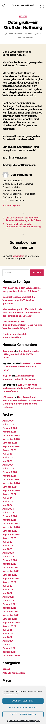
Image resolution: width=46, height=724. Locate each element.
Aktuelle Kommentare (13, 673)
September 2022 (11, 578)
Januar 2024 (9, 520)
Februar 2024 (9, 516)
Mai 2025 (7, 461)
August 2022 (9, 582)
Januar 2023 (9, 564)
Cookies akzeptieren (23, 701)
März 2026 (8, 424)
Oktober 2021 (9, 619)
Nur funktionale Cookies (23, 707)
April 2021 (7, 641)
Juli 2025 (7, 453)
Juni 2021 (7, 633)
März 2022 (8, 600)
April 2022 (7, 597)
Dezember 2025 (11, 435)
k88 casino (8, 397)
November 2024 (11, 483)
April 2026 (8, 420)
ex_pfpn (6, 375)
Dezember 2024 (11, 479)
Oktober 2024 (9, 486)
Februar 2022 (9, 604)
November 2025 (11, 439)
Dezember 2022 (11, 567)
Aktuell (23, 16)
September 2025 (11, 446)
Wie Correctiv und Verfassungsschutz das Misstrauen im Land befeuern (22, 388)
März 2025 (8, 468)
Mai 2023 (7, 549)
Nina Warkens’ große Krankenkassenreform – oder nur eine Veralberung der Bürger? (22, 325)
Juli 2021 (7, 630)
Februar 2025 (9, 472)
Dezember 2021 (10, 611)
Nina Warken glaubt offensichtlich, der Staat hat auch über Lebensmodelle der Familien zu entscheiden (22, 312)
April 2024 (8, 508)
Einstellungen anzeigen (23, 714)
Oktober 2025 (9, 442)
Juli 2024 (7, 497)
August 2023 (9, 538)
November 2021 (10, 615)
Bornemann (17, 34)
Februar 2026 (9, 428)
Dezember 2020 (11, 655)
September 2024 (11, 490)
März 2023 (8, 556)
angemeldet (18, 256)
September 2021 (11, 622)
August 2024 (9, 494)
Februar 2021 (9, 648)
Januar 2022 (9, 608)
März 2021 (8, 644)
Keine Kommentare (25, 37)
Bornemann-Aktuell (23, 5)
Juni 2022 (7, 589)
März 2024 (8, 512)
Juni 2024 (7, 501)
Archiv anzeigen (11, 205)
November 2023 (11, 527)
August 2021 (9, 626)
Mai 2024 (7, 505)
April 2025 (8, 464)
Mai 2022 (7, 593)
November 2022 (11, 571)
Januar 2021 (9, 652)
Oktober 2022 (9, 575)
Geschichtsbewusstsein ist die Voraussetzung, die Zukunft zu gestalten (18, 300)
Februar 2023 (9, 560)
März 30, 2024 (34, 34)
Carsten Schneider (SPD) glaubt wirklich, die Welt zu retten (20, 354)
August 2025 (9, 450)
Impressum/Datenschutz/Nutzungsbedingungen (23, 721)
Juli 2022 (7, 586)
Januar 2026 (9, 431)
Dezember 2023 (11, 523)
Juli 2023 (7, 542)
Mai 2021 (7, 637)
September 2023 (11, 534)
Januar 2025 (9, 475)
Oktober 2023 (9, 531)
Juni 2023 (7, 545)
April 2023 (8, 553)
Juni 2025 (7, 457)
